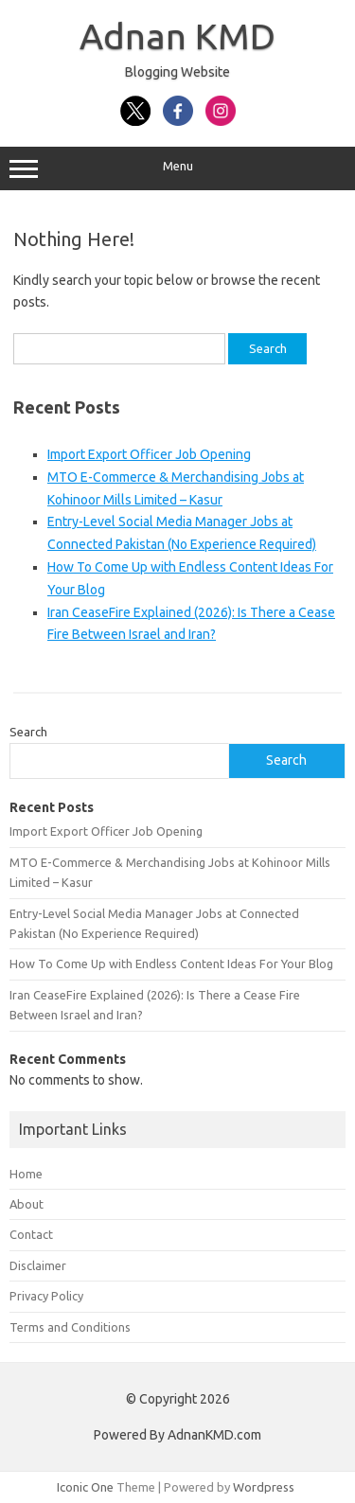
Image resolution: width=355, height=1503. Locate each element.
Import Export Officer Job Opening (149, 454)
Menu (177, 168)
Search (28, 731)
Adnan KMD (177, 36)
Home (26, 1173)
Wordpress (263, 1487)
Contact (31, 1234)
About (26, 1204)
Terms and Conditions (70, 1327)
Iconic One (85, 1487)
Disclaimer (37, 1265)
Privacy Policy (46, 1295)
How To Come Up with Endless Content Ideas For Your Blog (171, 963)
